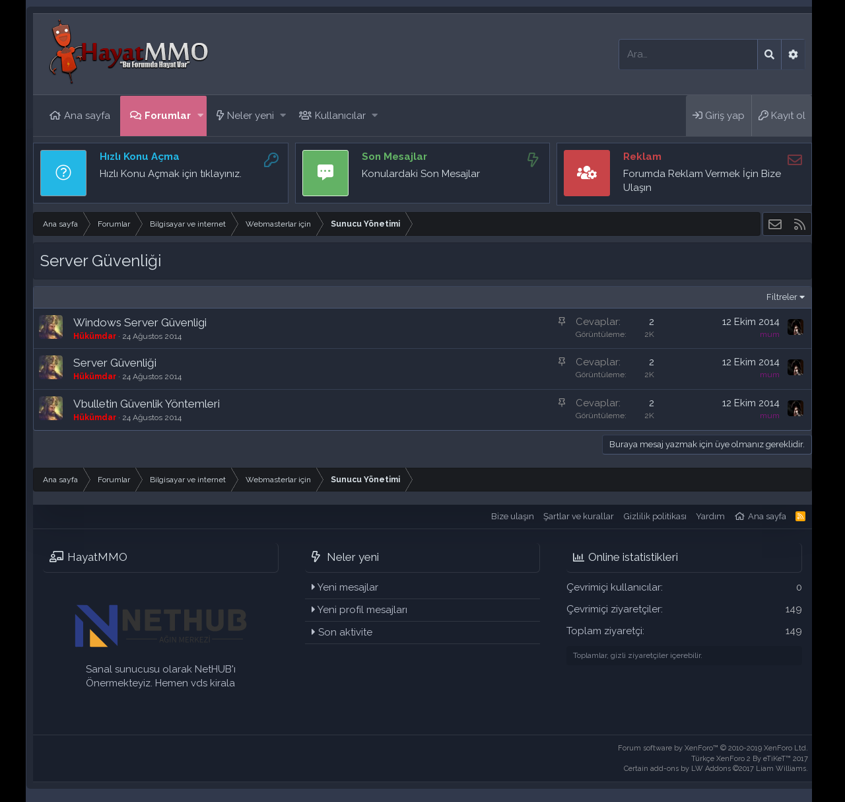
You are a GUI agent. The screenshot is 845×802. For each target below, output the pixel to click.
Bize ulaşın (512, 516)
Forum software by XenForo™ (713, 748)
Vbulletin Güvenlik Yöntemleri (146, 403)
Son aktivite (345, 632)
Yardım (710, 516)
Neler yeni (250, 116)
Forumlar (168, 116)
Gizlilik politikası (655, 516)
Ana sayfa (87, 116)
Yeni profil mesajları (362, 610)
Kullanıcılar (340, 116)
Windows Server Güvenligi (140, 322)
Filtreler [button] (781, 297)
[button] (200, 116)
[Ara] (688, 54)
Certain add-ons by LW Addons (716, 768)
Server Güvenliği (114, 362)
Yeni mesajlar (348, 587)
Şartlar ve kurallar (578, 516)
